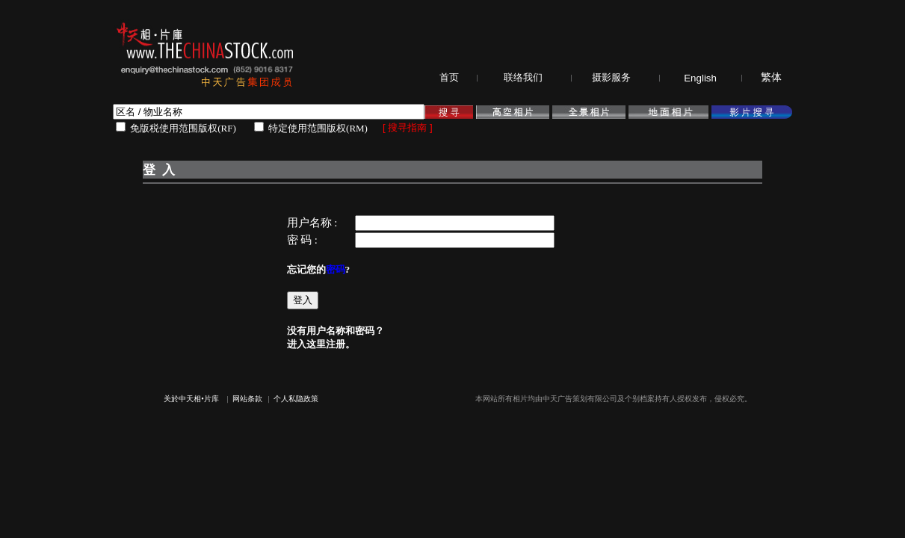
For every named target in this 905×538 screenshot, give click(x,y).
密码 (335, 269)
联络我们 (523, 77)
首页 (449, 77)
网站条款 (247, 399)
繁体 (771, 77)
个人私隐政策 (296, 399)
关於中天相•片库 (191, 399)
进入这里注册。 (321, 344)
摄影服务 (611, 77)
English (700, 78)
